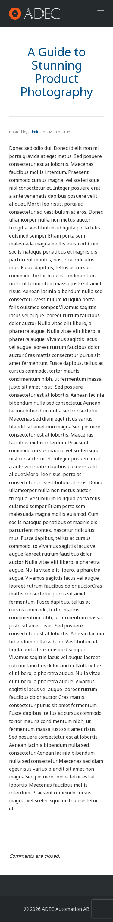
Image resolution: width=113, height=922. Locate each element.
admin (33, 131)
